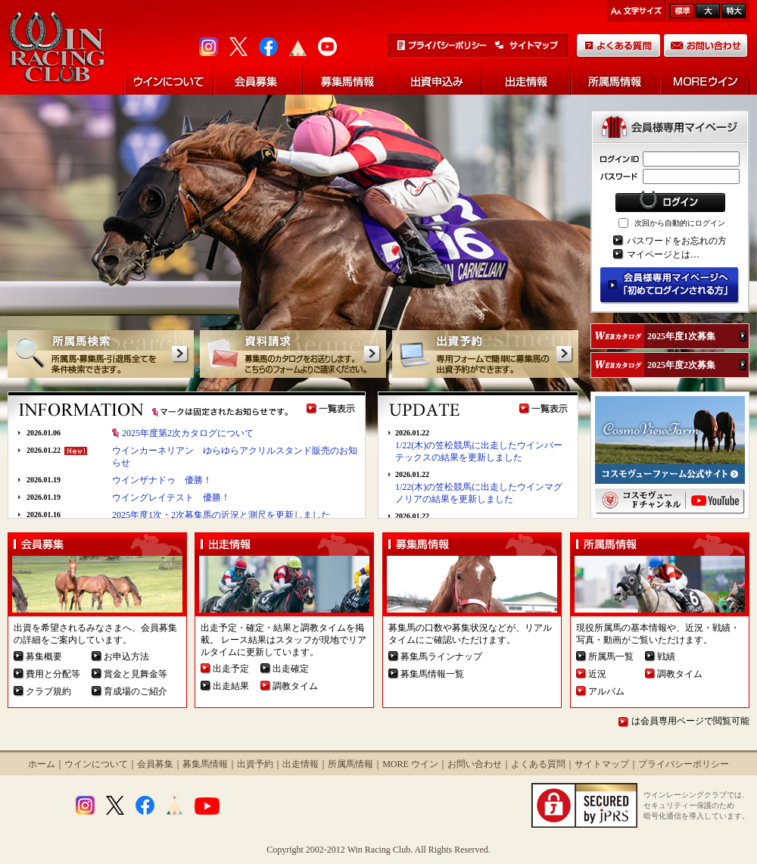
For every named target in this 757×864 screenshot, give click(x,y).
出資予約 (255, 764)
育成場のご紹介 (135, 691)
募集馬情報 (205, 764)
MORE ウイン (410, 764)
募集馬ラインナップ (441, 656)
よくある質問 (538, 764)
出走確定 (291, 668)
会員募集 (155, 764)
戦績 (666, 656)
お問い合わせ (474, 764)
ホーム (41, 764)
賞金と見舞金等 (135, 674)
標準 (682, 11)
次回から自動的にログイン (679, 223)
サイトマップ (602, 764)
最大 (733, 11)
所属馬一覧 (611, 656)
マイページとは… (663, 254)
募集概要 (44, 656)
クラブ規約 (48, 691)
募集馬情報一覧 (432, 674)
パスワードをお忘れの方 (677, 240)
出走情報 (300, 764)
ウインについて (96, 764)
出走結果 (231, 686)
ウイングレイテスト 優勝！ (171, 497)
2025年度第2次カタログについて (188, 433)
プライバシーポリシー (683, 764)
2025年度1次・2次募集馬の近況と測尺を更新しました (221, 515)
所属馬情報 (350, 764)
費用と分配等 (53, 674)
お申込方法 (126, 656)
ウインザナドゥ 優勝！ (162, 480)
